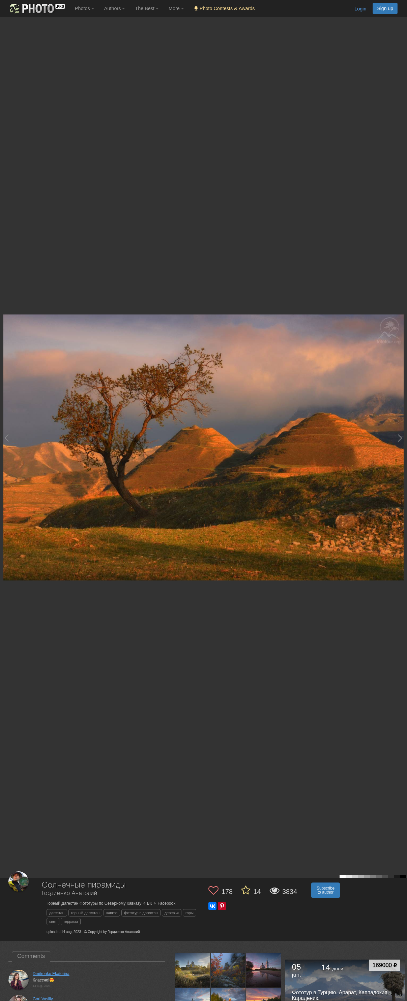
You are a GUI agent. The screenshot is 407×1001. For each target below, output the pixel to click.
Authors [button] (114, 8)
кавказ (111, 913)
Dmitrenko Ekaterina (51, 973)
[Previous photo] (6, 437)
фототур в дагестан (140, 913)
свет (53, 922)
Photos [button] (84, 8)
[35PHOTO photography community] (36, 8)
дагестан (56, 913)
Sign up (385, 8)
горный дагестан (85, 913)
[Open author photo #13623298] (228, 970)
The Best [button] (146, 8)
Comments (31, 956)
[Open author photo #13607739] (263, 970)
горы (189, 913)
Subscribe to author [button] (326, 890)
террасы (70, 922)
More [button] (176, 8)
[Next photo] (400, 437)
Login (360, 8)
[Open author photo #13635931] (192, 970)
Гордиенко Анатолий (69, 893)
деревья (172, 913)
